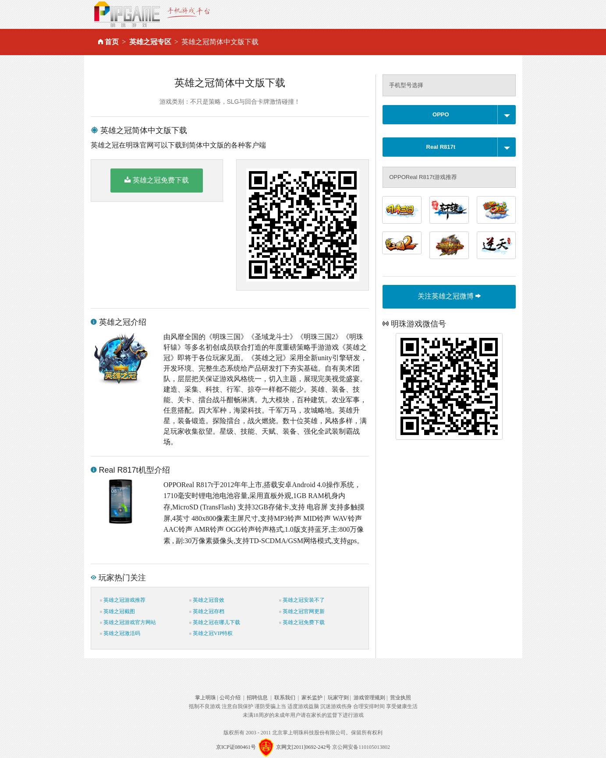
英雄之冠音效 (206, 600)
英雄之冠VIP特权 (211, 633)
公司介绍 (230, 698)
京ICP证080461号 (236, 747)
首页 (112, 42)
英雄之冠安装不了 (302, 600)
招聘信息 (257, 698)
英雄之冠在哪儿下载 (214, 622)
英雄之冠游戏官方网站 (128, 622)
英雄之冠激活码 (120, 633)
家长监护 (311, 698)
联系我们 (284, 698)
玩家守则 (338, 698)
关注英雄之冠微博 (449, 296)
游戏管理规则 (369, 698)
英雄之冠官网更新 (302, 611)
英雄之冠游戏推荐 (122, 600)
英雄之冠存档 (206, 611)
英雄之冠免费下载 (156, 179)
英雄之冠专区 (150, 42)
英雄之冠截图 (117, 611)
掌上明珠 (205, 698)
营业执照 (400, 698)
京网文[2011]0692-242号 (303, 747)
